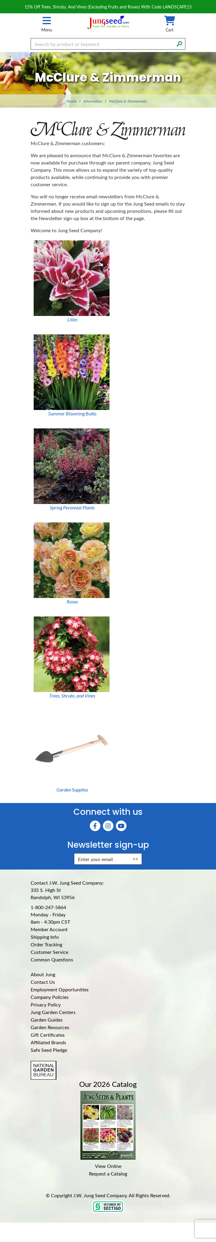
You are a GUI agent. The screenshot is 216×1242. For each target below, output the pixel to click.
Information (92, 101)
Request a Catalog (108, 1173)
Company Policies (50, 997)
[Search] (179, 43)
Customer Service (49, 952)
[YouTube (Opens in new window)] (121, 826)
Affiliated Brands (48, 1042)
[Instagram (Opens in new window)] (108, 826)
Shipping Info (45, 937)
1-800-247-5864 (48, 907)
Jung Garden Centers (53, 1012)
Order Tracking (46, 944)
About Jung (43, 974)
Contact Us (43, 982)
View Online (108, 1166)
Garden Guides (46, 1019)
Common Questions (52, 959)
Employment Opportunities (60, 989)
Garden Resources (50, 1027)
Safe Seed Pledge (49, 1050)
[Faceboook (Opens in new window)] (95, 826)
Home (71, 101)
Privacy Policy (46, 1004)
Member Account (49, 929)
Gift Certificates (48, 1035)
